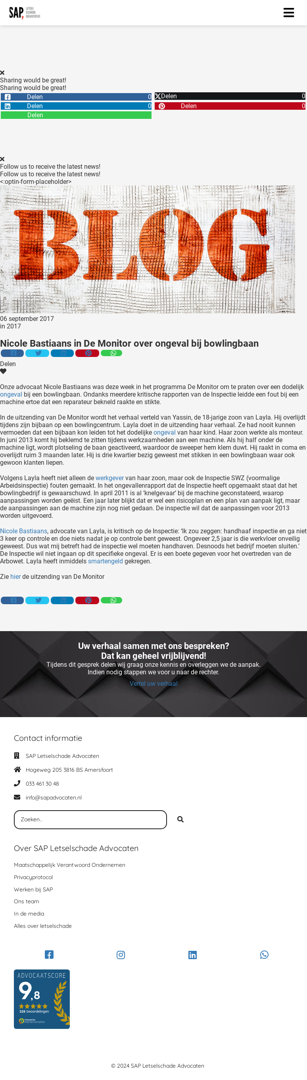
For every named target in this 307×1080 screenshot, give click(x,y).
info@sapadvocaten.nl (54, 797)
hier (15, 576)
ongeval (11, 394)
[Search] (180, 819)
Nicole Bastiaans (23, 531)
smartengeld (104, 561)
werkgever (110, 478)
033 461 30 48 (42, 783)
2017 (14, 326)
